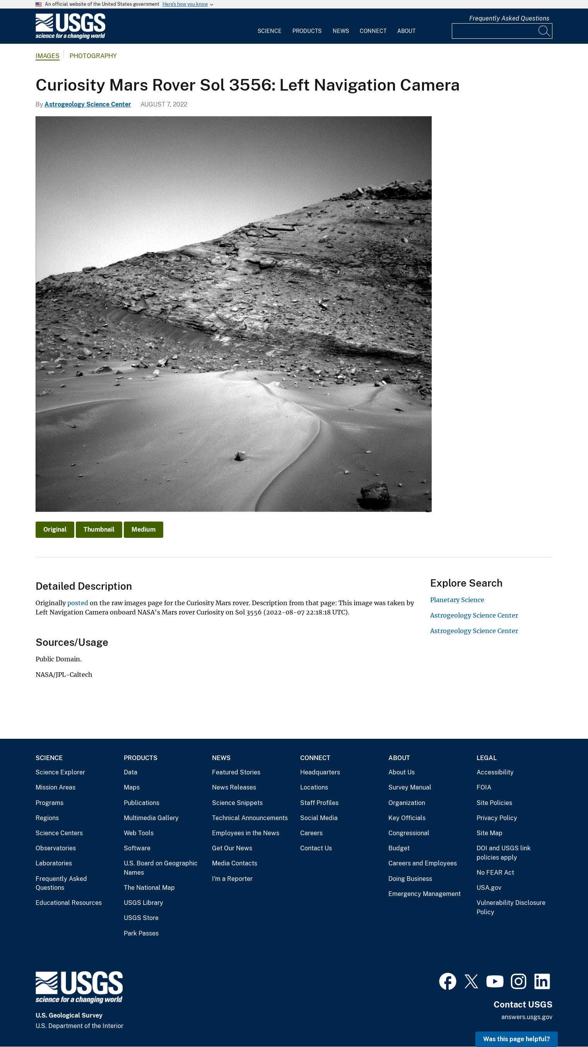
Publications (141, 803)
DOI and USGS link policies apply (504, 852)
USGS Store (141, 918)
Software (137, 848)
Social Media (319, 818)
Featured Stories (236, 772)
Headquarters (320, 772)
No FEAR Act (495, 872)
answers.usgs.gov (526, 1017)
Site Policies (494, 803)
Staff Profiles (319, 803)
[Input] (502, 31)
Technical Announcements (250, 818)
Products (306, 31)
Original (55, 529)
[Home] (70, 37)
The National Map (149, 887)
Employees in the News (245, 833)
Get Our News (232, 848)
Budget (399, 848)
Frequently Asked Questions (509, 18)
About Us (401, 772)
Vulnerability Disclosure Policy (511, 907)
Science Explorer (60, 772)
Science (270, 31)
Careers (311, 833)
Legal (487, 758)
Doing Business (410, 878)
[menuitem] (269, 26)
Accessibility (495, 772)
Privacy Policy (497, 818)
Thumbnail (99, 529)
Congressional (408, 833)
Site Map (490, 833)
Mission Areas (55, 787)
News (341, 31)
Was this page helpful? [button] (516, 1039)
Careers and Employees (422, 863)
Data (130, 772)
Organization (406, 803)
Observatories (56, 848)
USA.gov (489, 887)
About (406, 31)
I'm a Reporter (232, 878)
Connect (373, 31)
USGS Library (143, 902)
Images (48, 56)
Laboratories (54, 863)
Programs (49, 803)
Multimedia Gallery (151, 818)
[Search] (544, 31)
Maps (132, 787)
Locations (314, 787)
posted (78, 603)
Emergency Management (424, 894)
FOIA (484, 787)
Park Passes (141, 933)
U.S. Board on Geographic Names (161, 868)
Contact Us (316, 848)
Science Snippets (237, 803)
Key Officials (407, 818)
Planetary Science (457, 600)
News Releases (234, 787)
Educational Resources (69, 902)
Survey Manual (409, 787)
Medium (144, 529)
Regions (47, 818)
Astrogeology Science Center (87, 104)
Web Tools (139, 833)
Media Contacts (234, 863)
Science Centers (59, 833)
